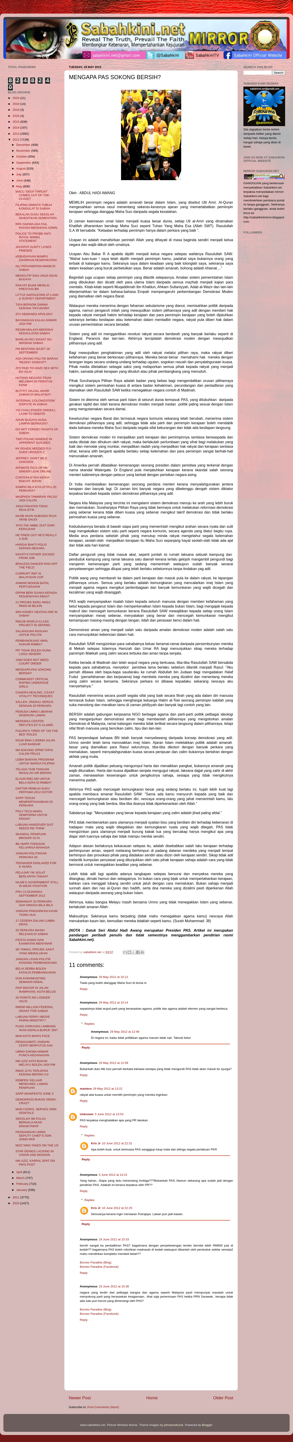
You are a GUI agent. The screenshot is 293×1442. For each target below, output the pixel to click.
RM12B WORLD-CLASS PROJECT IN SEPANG (33, 623)
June (20, 180)
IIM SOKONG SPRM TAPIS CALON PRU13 (34, 751)
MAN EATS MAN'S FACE (33, 1036)
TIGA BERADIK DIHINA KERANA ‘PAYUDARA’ (33, 306)
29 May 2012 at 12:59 (113, 1063)
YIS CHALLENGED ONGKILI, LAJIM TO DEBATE (36, 411)
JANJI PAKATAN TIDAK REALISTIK (32, 507)
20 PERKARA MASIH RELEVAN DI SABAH (32, 931)
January (22, 1190)
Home (152, 1397)
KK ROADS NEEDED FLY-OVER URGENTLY (34, 450)
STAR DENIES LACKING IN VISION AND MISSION (35, 1153)
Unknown (87, 1114)
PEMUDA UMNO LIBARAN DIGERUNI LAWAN (34, 713)
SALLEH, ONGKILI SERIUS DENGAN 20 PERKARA (34, 703)
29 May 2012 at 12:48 (125, 1031)
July (19, 174)
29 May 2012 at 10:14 (113, 1002)
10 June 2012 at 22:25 (117, 1208)
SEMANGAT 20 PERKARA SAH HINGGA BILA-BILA (34, 903)
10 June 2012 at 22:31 (117, 1143)
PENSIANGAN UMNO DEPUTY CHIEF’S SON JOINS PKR (33, 1135)
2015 (16, 121)
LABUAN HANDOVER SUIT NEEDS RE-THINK (35, 826)
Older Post (223, 1397)
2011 (16, 1197)
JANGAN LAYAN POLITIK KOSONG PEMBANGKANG (36, 960)
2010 (16, 1203)
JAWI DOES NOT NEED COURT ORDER (32, 661)
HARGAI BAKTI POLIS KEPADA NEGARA (31, 546)
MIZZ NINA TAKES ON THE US (37, 1145)
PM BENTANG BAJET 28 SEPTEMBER (33, 350)
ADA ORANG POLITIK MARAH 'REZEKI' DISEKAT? (37, 360)
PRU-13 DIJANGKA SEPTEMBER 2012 (30, 893)
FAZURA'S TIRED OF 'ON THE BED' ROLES (37, 732)
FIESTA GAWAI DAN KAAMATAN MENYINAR (34, 941)
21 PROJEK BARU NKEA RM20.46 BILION (33, 604)
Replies (90, 1023)
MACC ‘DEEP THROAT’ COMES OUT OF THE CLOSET (32, 195)
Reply (84, 989)
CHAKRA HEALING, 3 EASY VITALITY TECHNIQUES (35, 694)
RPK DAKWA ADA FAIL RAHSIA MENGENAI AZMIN (36, 225)
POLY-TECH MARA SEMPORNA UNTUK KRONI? (32, 815)
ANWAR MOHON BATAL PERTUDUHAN (32, 584)
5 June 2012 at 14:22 (113, 1174)
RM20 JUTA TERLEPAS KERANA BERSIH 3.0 (32, 1072)
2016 (16, 116)
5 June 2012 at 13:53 (109, 1114)
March (20, 1178)
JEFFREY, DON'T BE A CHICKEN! (31, 460)
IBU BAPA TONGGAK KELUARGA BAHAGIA (33, 845)
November (23, 150)
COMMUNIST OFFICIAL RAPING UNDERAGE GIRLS (32, 682)
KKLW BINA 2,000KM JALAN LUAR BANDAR (35, 742)
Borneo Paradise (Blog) (95, 1262)
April (19, 1172)
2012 (16, 139)
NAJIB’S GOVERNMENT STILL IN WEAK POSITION (37, 884)
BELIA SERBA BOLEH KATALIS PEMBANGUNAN (36, 970)
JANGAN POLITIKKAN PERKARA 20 (31, 855)
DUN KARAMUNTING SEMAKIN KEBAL (31, 980)
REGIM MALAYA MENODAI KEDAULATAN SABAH (34, 331)
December (23, 144)
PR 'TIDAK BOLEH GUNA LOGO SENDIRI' (33, 652)
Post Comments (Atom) (103, 1407)
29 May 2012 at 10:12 (113, 977)
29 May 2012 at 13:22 (108, 1088)
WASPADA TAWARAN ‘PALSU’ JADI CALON (37, 498)
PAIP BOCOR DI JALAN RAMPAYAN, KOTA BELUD (36, 989)
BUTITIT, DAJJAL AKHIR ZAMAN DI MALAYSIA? (33, 392)
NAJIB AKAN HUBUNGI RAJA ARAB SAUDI (36, 517)
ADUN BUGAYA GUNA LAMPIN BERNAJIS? (32, 421)
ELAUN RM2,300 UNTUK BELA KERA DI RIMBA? (34, 780)
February (22, 1183)
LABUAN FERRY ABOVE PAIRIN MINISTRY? (33, 1018)
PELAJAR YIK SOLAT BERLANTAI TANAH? (32, 874)
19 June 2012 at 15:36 (114, 1286)
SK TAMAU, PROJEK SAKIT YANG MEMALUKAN (35, 951)
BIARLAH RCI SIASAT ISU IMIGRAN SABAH (34, 341)
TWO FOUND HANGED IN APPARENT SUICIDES (34, 440)
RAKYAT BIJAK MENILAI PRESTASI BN (33, 287)
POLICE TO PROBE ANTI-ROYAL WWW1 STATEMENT (34, 237)
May (19, 186)
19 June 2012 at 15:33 (114, 1239)
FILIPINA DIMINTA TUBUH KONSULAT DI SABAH (34, 206)
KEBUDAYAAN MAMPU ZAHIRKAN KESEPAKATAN (36, 258)
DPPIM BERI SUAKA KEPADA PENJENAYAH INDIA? (36, 594)
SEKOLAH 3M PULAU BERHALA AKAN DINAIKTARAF (31, 1122)
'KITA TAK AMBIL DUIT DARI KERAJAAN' (35, 527)
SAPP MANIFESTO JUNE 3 (34, 1093)
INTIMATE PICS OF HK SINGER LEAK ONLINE (33, 469)
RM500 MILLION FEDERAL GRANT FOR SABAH (34, 1008)
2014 (16, 127)
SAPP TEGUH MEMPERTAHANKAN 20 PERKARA (34, 801)
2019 (16, 104)
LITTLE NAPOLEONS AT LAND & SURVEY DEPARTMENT (37, 296)
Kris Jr (96, 1143)
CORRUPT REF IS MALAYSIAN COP (29, 575)
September (24, 162)
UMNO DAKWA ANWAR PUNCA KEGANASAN (32, 1053)
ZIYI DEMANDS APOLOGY (34, 314)
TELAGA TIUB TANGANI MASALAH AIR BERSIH (33, 771)
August (21, 168)
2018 (16, 109)
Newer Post (80, 1397)
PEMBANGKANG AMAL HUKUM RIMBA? (32, 642)
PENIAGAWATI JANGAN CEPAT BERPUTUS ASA (34, 1043)
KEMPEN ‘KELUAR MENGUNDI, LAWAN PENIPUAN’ (32, 1084)
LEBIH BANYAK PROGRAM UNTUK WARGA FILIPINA (35, 761)
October (22, 156)
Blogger (207, 1425)
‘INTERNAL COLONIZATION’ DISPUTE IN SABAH (35, 402)
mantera (86, 1088)
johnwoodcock (173, 1425)
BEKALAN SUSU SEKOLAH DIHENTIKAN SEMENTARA (36, 216)
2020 (16, 98)
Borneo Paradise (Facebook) (99, 1266)
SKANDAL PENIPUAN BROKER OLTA (31, 835)
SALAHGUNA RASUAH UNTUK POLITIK (32, 632)
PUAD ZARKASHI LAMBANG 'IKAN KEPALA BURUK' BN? (37, 1028)
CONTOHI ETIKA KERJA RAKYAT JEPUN (33, 479)
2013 (16, 133)
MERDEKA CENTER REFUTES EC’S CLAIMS (34, 722)
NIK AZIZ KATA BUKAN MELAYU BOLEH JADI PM (35, 1062)
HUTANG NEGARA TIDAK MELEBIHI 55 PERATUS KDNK (34, 381)
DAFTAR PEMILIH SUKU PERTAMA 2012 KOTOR (34, 790)
